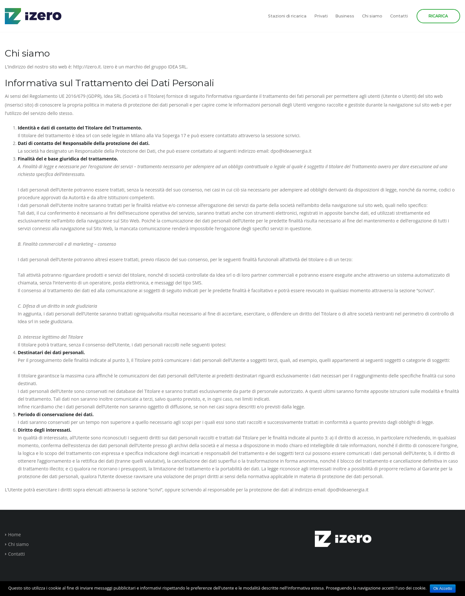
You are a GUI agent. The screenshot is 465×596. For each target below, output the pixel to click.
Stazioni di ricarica (287, 16)
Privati (321, 16)
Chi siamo (372, 16)
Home (14, 534)
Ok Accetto (442, 588)
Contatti (399, 16)
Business (344, 16)
